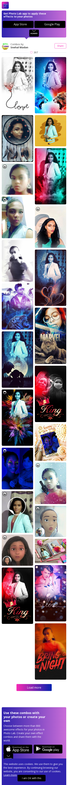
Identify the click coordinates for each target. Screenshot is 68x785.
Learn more (10, 775)
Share (60, 45)
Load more (34, 687)
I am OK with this (31, 778)
